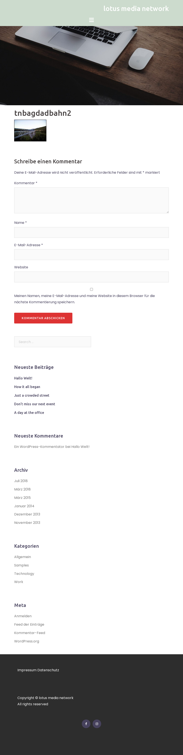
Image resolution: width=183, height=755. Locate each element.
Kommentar (25, 183)
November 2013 (27, 522)
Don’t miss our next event (34, 404)
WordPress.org (26, 641)
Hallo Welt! (23, 378)
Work (18, 581)
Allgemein (22, 556)
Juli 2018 (21, 480)
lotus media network (136, 8)
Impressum (27, 670)
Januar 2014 (24, 506)
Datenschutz (48, 670)
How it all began (27, 387)
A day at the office (29, 413)
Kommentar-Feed (29, 632)
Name (20, 222)
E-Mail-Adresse (28, 245)
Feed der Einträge (29, 624)
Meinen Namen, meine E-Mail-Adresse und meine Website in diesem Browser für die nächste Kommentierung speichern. (84, 299)
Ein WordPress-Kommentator (39, 446)
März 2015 (22, 497)
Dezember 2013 (27, 514)
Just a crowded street (31, 395)
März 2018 (22, 489)
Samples (21, 565)
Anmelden (23, 616)
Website (21, 267)
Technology (24, 573)
